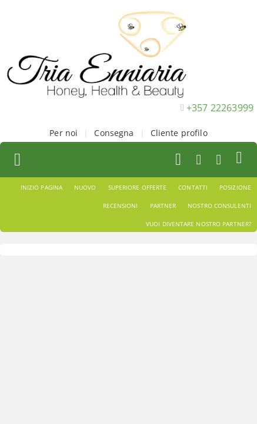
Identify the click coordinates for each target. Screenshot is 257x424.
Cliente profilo (179, 132)
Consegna (113, 132)
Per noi (63, 132)
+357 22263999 (219, 107)
